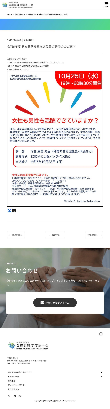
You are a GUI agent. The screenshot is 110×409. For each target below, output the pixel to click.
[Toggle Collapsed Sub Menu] (55, 372)
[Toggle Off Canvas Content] (106, 5)
